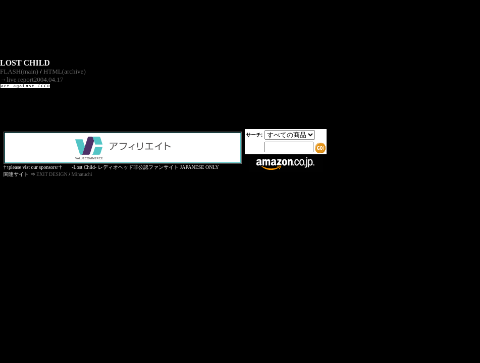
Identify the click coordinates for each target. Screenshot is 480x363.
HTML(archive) (64, 71)
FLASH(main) (19, 71)
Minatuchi (82, 174)
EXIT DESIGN (52, 174)
